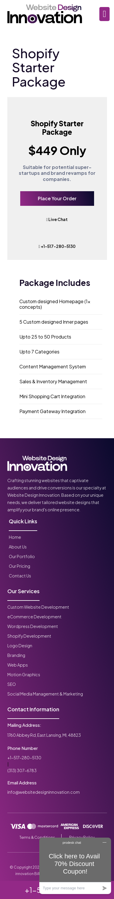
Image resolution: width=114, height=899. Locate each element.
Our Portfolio (22, 556)
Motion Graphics (23, 674)
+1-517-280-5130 (56, 246)
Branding (16, 655)
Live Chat (57, 219)
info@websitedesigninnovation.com (43, 792)
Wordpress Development (32, 626)
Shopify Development (29, 636)
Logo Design (19, 645)
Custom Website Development (38, 607)
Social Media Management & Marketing (45, 693)
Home (15, 537)
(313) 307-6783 (22, 770)
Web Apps (17, 664)
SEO (11, 684)
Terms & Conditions (37, 837)
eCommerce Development (34, 616)
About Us (18, 546)
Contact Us (20, 575)
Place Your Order (57, 198)
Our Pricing (19, 566)
